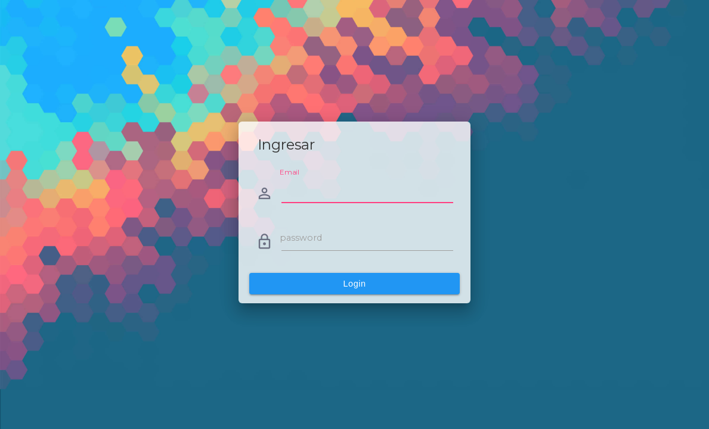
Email (289, 172)
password (301, 237)
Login (354, 283)
